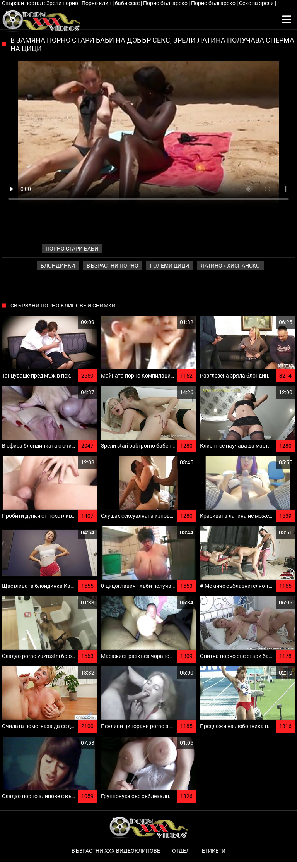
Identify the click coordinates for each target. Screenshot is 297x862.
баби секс (128, 3)
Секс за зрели (257, 3)
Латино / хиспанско (230, 266)
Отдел (181, 851)
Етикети (213, 851)
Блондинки (58, 266)
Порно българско (166, 3)
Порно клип (97, 3)
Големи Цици (169, 266)
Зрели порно (62, 3)
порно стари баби (72, 249)
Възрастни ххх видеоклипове (116, 851)
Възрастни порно (112, 266)
